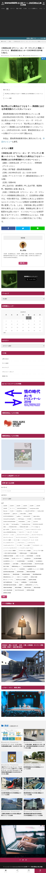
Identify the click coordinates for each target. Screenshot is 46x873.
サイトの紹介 (5, 363)
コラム (40, 8)
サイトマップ (5, 367)
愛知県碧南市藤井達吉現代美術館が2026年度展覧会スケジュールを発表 (33, 814)
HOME (3, 8)
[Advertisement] (23, 23)
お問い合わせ (5, 359)
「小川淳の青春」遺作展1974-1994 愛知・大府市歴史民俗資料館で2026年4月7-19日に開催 (34, 746)
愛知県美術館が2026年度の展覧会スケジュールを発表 (34, 793)
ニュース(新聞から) (32, 8)
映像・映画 (19, 8)
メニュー (29, 870)
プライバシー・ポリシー (8, 371)
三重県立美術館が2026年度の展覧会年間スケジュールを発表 (11, 814)
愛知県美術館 (27, 55)
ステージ (12, 8)
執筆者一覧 (4, 376)
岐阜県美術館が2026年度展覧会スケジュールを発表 (34, 767)
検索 (4, 596)
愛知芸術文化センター (36, 55)
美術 (7, 8)
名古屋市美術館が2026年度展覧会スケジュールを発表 (11, 793)
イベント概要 (7, 98)
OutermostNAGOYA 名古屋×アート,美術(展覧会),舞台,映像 (23, 4)
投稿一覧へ (22, 263)
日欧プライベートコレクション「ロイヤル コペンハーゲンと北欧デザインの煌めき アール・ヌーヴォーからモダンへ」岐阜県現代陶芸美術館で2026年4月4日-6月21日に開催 (11, 770)
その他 (24, 8)
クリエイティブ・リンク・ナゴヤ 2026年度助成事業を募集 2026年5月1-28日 (11, 745)
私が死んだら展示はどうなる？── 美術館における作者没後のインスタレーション (23, 94)
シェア (17, 870)
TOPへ (40, 870)
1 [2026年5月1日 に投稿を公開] (28, 318)
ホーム (6, 870)
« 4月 (4, 332)
